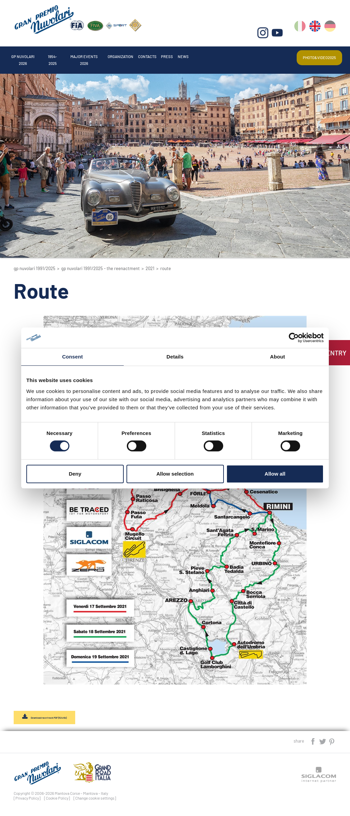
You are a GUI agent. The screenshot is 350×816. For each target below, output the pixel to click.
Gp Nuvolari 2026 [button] (32, 54)
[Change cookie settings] (94, 800)
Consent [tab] (72, 357)
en (316, 31)
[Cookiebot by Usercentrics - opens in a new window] (294, 338)
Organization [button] (169, 54)
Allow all (275, 474)
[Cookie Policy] (57, 800)
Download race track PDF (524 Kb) (56, 719)
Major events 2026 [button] (118, 54)
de (330, 31)
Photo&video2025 (311, 55)
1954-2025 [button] (74, 54)
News (258, 54)
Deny (75, 474)
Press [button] (236, 54)
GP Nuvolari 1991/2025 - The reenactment (100, 268)
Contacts (207, 54)
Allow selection (174, 474)
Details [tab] (175, 357)
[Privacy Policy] (27, 800)
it (301, 31)
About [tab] (277, 357)
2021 (150, 268)
